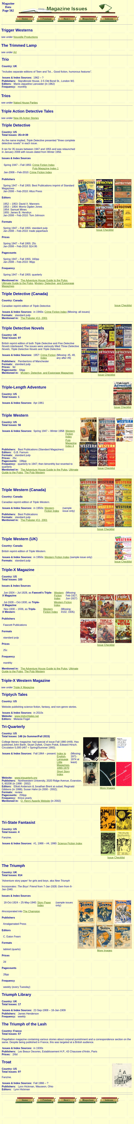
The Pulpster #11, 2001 (34, 318)
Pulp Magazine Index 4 (71, 443)
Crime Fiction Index (43, 165)
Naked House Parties (26, 102)
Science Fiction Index (70, 843)
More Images (107, 788)
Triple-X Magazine (23, 687)
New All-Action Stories (26, 118)
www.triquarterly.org (26, 777)
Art (15, 52)
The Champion (31, 911)
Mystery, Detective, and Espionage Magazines (47, 373)
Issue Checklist (105, 230)
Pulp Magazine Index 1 (45, 168)
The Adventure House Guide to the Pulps (44, 280)
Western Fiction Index (70, 434)
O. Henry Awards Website (35, 801)
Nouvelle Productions (26, 37)
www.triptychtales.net (27, 716)
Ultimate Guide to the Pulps (17, 283)
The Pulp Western (34, 472)
